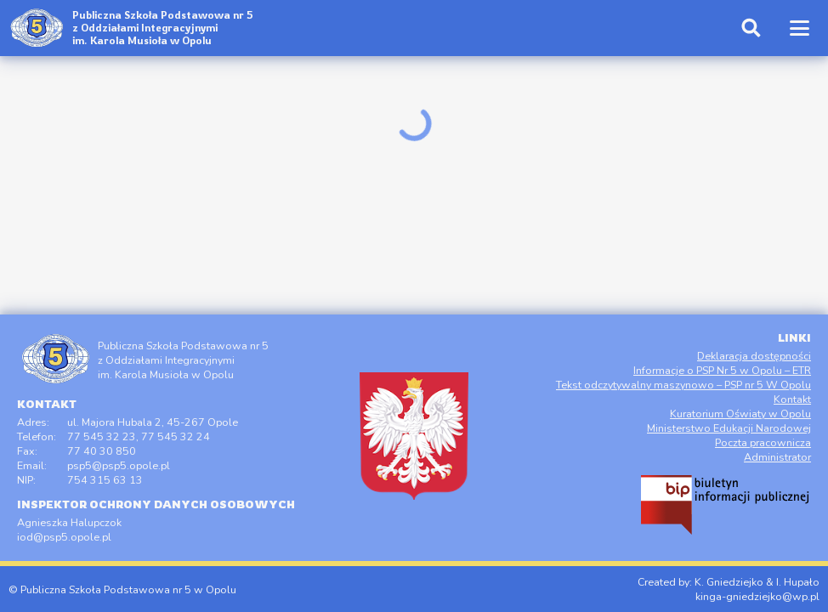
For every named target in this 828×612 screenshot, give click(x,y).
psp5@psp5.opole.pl (118, 465)
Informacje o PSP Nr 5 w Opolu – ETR (722, 370)
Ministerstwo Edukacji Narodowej (729, 428)
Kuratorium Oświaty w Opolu (740, 413)
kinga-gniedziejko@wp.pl (757, 596)
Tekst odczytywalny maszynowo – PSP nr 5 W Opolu (683, 384)
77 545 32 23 (101, 436)
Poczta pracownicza (763, 442)
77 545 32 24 (175, 436)
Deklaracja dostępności (754, 355)
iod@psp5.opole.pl (64, 537)
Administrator (777, 457)
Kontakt (792, 399)
